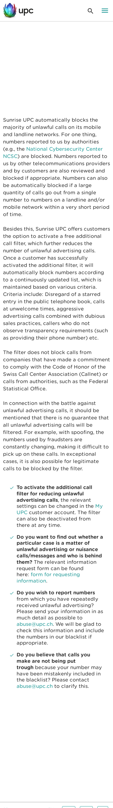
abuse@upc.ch (35, 624)
